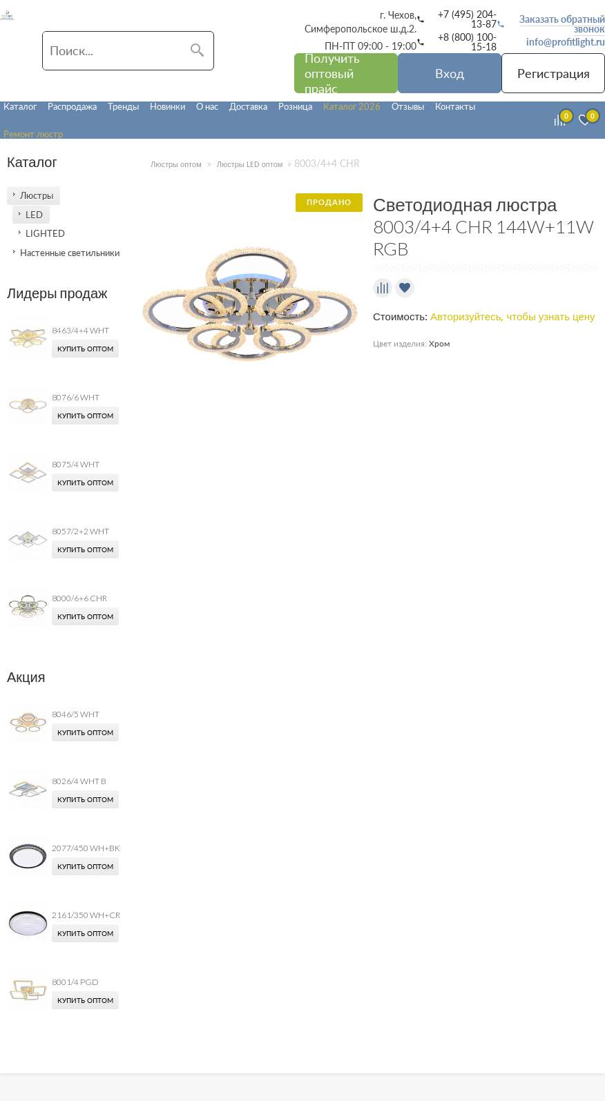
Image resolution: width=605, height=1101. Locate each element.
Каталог (20, 106)
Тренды (123, 106)
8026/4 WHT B (79, 781)
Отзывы (408, 106)
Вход (449, 73)
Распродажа (72, 106)
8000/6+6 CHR (79, 598)
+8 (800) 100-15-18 (467, 42)
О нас (207, 106)
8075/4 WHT (75, 464)
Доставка (248, 106)
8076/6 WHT (75, 397)
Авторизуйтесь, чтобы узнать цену (512, 317)
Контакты (455, 106)
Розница (295, 106)
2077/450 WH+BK (86, 848)
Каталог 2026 (352, 106)
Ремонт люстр (33, 133)
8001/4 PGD (75, 982)
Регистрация (553, 73)
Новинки (167, 106)
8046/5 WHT (75, 714)
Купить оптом (85, 348)
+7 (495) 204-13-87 (467, 19)
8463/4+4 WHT (80, 330)
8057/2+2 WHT (80, 531)
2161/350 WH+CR (86, 915)
